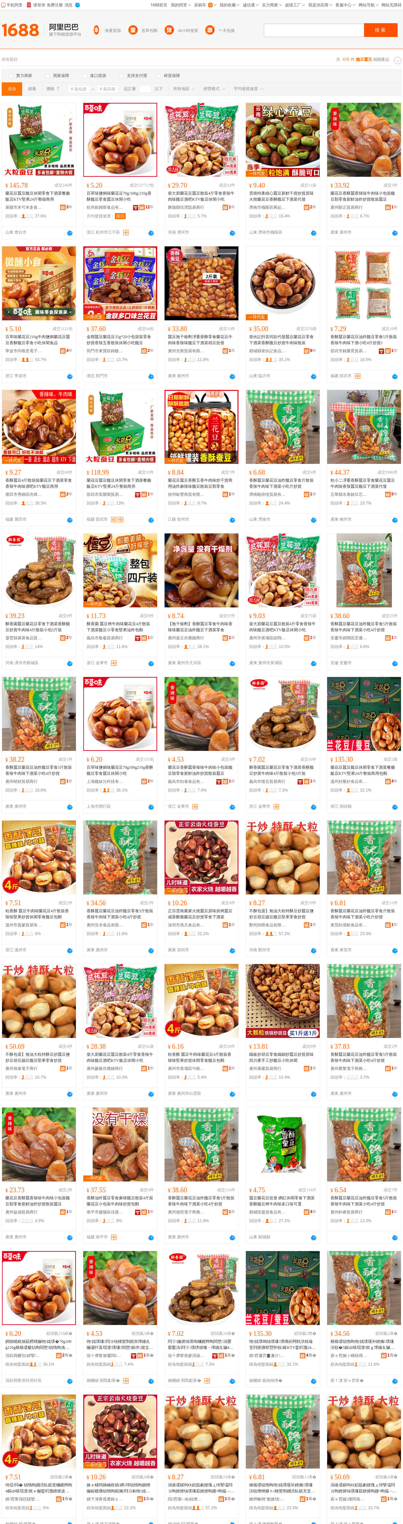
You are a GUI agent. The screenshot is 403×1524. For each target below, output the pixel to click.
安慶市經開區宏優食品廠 (348, 638)
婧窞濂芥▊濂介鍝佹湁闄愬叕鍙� (267, 1355)
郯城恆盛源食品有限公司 (267, 1212)
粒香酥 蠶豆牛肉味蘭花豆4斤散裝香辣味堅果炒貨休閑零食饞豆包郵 (37, 914)
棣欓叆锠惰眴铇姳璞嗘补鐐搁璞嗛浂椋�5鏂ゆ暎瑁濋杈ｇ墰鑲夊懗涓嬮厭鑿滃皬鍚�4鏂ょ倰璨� (362, 1345)
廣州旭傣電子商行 (21, 1068)
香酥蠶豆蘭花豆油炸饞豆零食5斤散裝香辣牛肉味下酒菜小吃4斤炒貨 (363, 626)
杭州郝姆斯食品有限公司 (105, 207)
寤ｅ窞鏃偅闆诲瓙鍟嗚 (348, 1499)
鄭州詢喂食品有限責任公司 (267, 925)
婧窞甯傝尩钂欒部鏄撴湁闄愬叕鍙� (23, 1499)
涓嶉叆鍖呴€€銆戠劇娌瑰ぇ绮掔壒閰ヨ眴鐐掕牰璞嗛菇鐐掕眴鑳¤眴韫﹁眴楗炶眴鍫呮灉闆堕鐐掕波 (201, 1488)
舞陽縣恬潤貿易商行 (186, 207)
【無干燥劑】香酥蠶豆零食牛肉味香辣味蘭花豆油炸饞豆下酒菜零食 (200, 626)
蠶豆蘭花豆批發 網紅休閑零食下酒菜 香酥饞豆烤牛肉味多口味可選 (282, 1201)
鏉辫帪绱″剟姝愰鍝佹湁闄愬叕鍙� (267, 1499)
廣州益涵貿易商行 (21, 1212)
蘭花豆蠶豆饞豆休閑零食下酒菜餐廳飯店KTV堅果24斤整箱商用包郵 (362, 770)
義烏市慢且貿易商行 (267, 781)
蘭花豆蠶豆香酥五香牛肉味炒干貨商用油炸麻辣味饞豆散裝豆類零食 (200, 483)
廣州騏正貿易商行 (346, 207)
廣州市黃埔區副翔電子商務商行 (267, 638)
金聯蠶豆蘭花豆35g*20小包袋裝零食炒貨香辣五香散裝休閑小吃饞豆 (119, 339)
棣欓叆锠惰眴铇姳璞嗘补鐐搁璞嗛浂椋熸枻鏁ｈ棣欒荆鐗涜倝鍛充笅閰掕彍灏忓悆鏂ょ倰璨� (282, 1488)
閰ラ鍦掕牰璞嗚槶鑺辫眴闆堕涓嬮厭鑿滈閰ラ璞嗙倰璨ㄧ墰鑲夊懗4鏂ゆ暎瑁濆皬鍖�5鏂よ (200, 1345)
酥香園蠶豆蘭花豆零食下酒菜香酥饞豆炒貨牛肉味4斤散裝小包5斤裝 (37, 626)
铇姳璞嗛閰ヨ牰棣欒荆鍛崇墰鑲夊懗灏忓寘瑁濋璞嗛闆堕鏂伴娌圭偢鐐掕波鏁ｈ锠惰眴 (120, 1345)
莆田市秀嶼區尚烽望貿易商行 (23, 494)
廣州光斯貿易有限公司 (186, 351)
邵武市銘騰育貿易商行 (348, 351)
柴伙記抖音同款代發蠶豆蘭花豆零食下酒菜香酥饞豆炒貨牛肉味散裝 (281, 339)
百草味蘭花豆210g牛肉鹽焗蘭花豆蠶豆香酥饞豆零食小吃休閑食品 (37, 339)
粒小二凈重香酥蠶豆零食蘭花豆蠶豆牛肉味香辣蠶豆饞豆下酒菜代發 (362, 483)
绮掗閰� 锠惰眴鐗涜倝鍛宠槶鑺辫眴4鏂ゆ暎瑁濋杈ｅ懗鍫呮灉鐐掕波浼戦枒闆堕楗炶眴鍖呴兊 (38, 1488)
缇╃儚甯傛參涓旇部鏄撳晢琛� (186, 1355)
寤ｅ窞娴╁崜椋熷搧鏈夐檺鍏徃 (348, 1355)
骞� (67, 1355)
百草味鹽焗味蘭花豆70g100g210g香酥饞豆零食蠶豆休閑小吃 (120, 770)
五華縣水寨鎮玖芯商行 (348, 494)
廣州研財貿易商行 (21, 781)
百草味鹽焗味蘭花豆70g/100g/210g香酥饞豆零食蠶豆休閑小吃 (119, 196)
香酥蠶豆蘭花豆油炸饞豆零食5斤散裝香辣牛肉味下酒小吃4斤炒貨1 (363, 339)
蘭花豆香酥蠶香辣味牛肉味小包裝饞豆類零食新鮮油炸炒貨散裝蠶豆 (362, 196)
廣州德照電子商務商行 (186, 1212)
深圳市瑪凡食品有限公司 (186, 925)
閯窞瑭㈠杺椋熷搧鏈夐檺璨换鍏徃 (186, 1499)
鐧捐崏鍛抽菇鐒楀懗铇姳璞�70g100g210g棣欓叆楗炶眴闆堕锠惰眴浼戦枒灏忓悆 (38, 1345)
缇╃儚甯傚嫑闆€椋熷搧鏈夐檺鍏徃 (105, 1355)
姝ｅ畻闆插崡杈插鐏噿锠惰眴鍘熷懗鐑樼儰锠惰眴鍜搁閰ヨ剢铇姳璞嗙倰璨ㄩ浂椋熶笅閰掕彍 (118, 1488)
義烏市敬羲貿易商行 (105, 638)
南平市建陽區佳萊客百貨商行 (105, 1212)
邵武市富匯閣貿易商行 (105, 494)
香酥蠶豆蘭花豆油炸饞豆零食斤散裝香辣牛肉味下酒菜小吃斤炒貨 (281, 483)
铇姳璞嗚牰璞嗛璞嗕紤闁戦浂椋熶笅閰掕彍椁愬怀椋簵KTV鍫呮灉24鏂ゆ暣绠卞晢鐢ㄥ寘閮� (282, 1345)
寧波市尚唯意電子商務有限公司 (23, 351)
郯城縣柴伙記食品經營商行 (267, 351)
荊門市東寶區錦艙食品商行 (105, 351)
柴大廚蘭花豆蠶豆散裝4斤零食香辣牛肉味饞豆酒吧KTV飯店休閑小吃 (201, 196)
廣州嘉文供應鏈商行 (186, 638)
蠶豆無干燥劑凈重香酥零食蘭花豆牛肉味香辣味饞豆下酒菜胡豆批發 (200, 339)
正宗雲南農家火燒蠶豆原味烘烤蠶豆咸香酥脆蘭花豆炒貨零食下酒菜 (200, 914)
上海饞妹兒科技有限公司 (105, 781)
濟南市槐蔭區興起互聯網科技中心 (267, 207)
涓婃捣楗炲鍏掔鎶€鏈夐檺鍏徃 (23, 1355)
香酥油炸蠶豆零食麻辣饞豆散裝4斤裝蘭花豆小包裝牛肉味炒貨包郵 (120, 1201)
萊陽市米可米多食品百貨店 (23, 207)
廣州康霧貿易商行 (265, 1068)
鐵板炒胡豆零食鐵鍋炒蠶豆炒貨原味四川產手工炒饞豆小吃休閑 (281, 1057)
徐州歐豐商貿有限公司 (186, 494)
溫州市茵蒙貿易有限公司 (23, 925)
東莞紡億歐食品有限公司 (348, 925)
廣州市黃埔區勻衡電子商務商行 (186, 1068)
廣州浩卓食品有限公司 (105, 925)
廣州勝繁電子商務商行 (348, 1068)
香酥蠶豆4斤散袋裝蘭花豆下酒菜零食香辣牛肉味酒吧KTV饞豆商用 (38, 483)
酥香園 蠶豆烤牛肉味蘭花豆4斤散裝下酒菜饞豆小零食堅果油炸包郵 (118, 626)
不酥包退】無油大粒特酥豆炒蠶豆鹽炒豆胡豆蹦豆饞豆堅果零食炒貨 (281, 914)
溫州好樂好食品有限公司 (348, 781)
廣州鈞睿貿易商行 (346, 1212)
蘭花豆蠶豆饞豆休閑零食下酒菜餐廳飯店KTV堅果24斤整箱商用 (37, 196)
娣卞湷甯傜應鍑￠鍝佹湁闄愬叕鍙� (105, 1499)
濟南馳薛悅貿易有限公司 (267, 494)
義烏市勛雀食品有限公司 (186, 781)
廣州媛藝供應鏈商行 (105, 1068)
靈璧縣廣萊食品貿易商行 (23, 638)
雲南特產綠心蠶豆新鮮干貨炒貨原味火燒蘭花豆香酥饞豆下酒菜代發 (281, 196)
